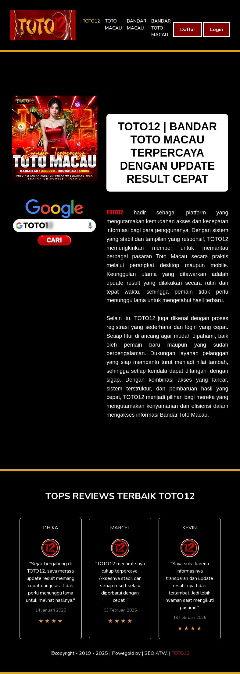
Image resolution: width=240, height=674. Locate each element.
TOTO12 (91, 21)
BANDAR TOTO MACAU (161, 28)
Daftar (187, 29)
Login (216, 29)
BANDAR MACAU (136, 24)
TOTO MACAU (113, 24)
